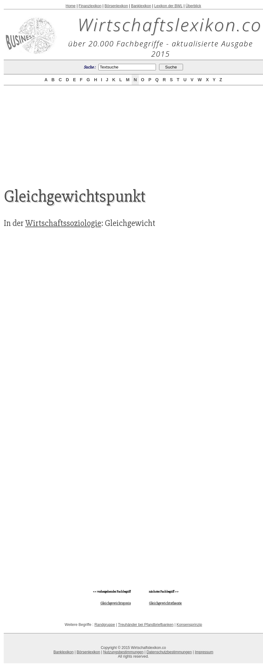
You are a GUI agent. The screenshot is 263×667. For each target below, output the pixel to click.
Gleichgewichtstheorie (165, 603)
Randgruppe (104, 624)
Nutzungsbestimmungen (123, 652)
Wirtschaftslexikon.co (169, 24)
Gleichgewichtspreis (115, 603)
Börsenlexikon (116, 6)
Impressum (204, 652)
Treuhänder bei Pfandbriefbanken (145, 624)
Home (71, 6)
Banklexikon (141, 6)
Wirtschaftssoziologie (63, 223)
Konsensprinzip (189, 624)
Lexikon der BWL (168, 6)
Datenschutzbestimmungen (169, 652)
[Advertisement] (50, 414)
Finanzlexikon (90, 6)
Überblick (193, 6)
